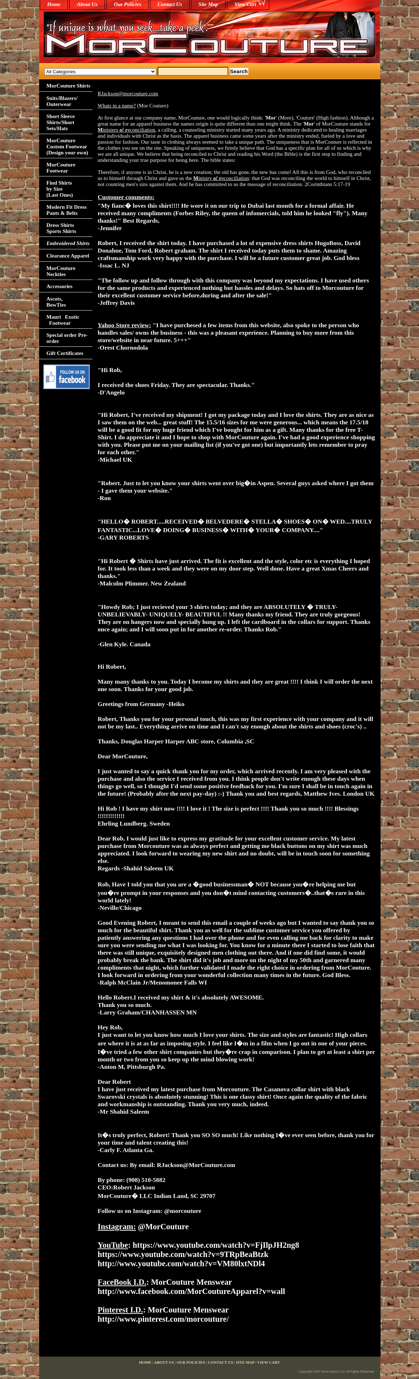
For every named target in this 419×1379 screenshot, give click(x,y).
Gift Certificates (65, 353)
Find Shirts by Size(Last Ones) (60, 189)
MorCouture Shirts (68, 86)
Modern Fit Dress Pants (67, 210)
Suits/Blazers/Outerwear (62, 101)
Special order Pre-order (67, 338)
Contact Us (170, 4)
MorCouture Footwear (61, 168)
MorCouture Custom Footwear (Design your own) (67, 146)
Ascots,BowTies (56, 302)
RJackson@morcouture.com (128, 93)
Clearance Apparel (68, 256)
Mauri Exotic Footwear (63, 320)
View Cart (245, 4)
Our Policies (127, 4)
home (54, 4)
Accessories (60, 286)
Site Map (208, 4)
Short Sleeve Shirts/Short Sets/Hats (61, 122)
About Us (87, 4)
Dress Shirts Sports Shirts (61, 228)
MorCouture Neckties (61, 271)
